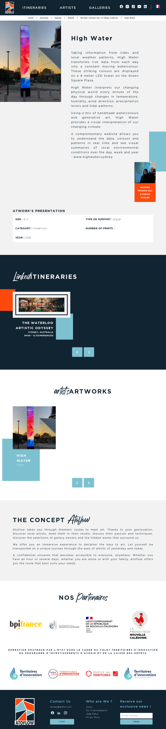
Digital (71, 18)
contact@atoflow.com (61, 707)
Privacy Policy (93, 717)
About (89, 707)
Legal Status (92, 714)
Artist (31, 18)
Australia (44, 18)
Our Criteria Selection (97, 710)
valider (136, 722)
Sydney (58, 18)
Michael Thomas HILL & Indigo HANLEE (99, 18)
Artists (68, 7)
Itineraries (34, 7)
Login (62, 722)
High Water (129, 18)
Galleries (99, 7)
